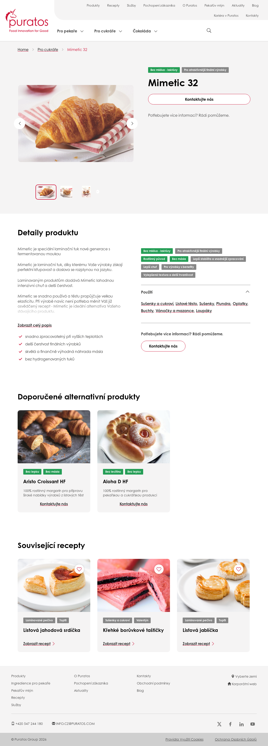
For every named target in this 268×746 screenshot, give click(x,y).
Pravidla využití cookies (184, 739)
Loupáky (204, 310)
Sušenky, (207, 303)
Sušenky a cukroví (117, 620)
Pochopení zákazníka (159, 5)
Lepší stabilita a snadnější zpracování (218, 259)
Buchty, (147, 310)
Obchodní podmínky (153, 683)
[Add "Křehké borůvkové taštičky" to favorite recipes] (159, 569)
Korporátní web (242, 683)
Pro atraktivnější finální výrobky (205, 70)
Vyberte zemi (244, 676)
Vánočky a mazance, (175, 310)
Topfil (63, 620)
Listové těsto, (187, 303)
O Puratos (190, 5)
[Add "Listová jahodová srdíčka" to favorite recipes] (79, 569)
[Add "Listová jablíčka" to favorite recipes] (238, 569)
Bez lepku (32, 472)
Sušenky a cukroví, (157, 303)
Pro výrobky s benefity (179, 267)
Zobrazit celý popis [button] (35, 325)
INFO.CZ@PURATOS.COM (73, 723)
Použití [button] (147, 292)
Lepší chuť (150, 267)
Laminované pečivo (39, 620)
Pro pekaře (67, 31)
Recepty (113, 5)
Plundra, (223, 303)
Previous (19, 123)
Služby (131, 5)
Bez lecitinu (113, 472)
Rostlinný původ (154, 259)
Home (23, 49)
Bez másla (179, 259)
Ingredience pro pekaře (30, 683)
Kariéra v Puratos (226, 15)
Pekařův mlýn (214, 5)
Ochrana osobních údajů (236, 739)
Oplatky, (240, 303)
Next (132, 123)
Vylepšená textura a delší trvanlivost (168, 275)
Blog (255, 5)
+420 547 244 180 (27, 723)
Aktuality (238, 5)
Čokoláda (142, 31)
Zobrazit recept (37, 643)
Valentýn (142, 620)
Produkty (93, 5)
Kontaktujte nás (199, 99)
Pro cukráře (105, 31)
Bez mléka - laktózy (163, 70)
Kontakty (252, 15)
